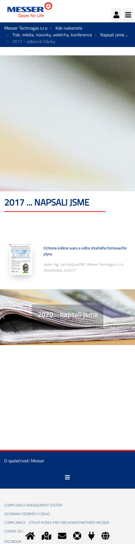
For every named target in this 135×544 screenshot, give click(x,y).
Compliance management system (33, 505)
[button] (3, 317)
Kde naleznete (68, 28)
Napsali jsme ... (114, 34)
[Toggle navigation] (67, 477)
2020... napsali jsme (68, 314)
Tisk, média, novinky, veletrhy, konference (52, 34)
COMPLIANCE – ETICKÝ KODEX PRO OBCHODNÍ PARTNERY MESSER (56, 523)
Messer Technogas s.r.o (25, 28)
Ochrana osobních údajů (27, 514)
